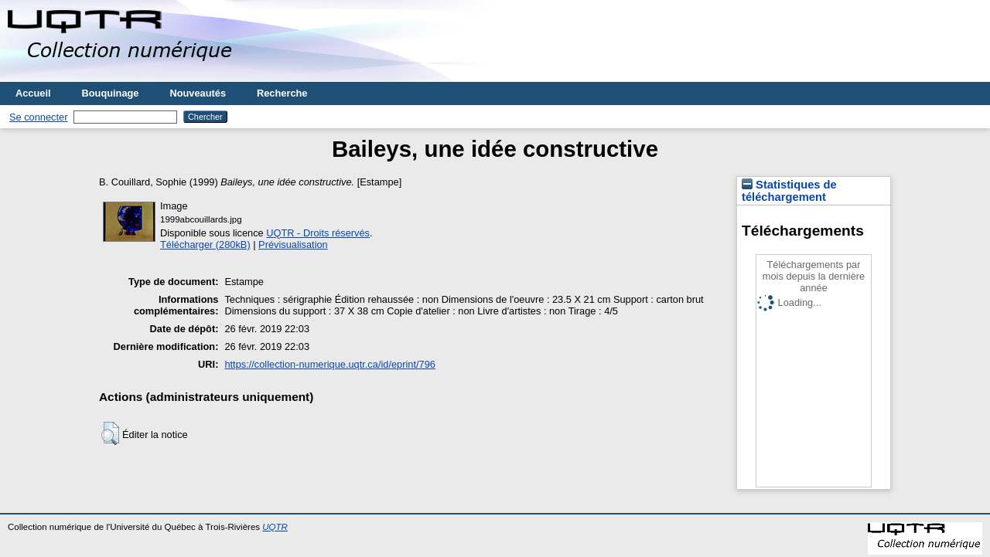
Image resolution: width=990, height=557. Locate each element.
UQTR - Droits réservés (318, 233)
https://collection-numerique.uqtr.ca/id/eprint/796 (329, 364)
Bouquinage (110, 93)
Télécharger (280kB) (205, 244)
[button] (110, 433)
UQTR (275, 527)
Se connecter (38, 117)
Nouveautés (197, 93)
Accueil (33, 93)
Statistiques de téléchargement (789, 190)
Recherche (282, 93)
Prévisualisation (293, 244)
